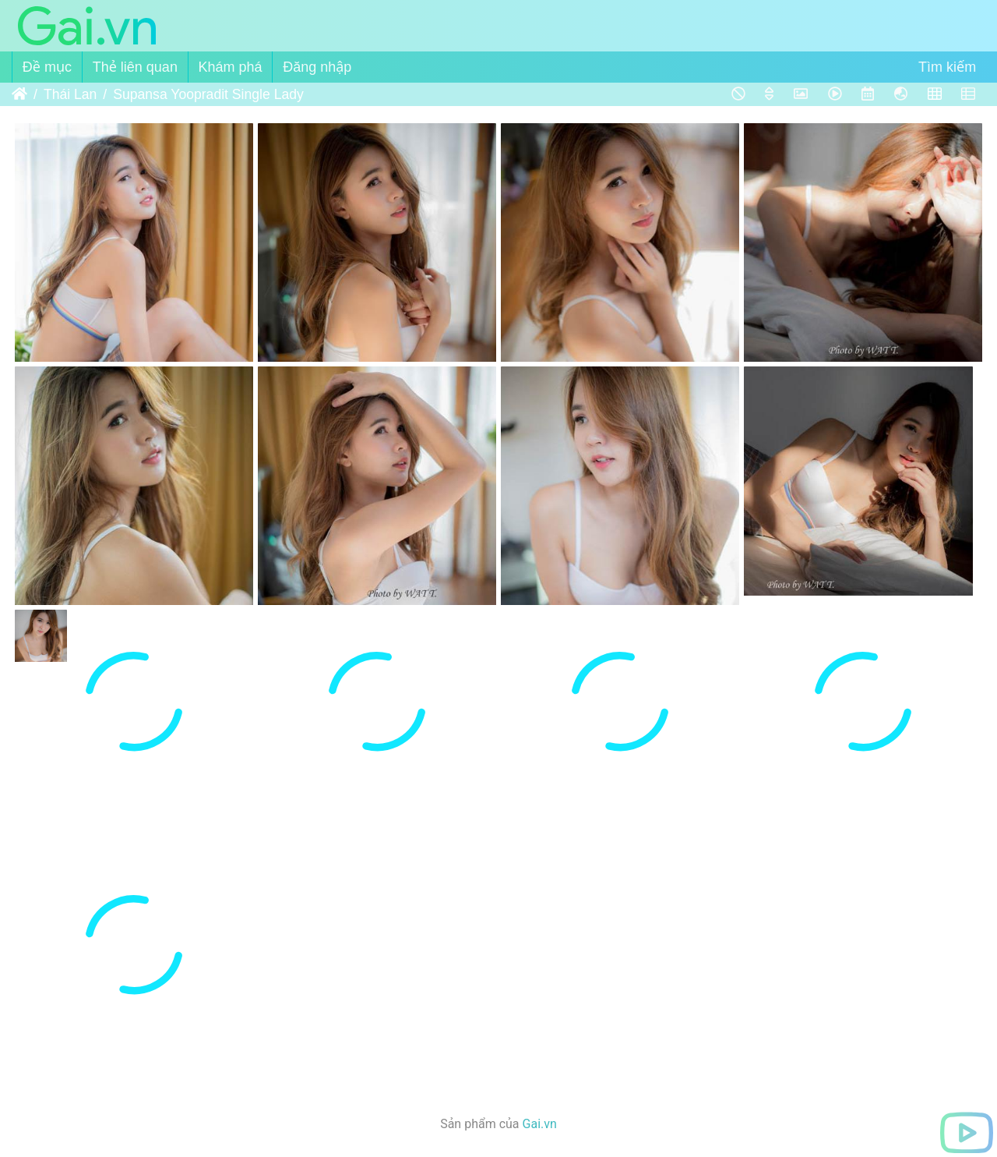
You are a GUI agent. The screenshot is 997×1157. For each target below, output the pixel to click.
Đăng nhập (317, 67)
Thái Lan (70, 94)
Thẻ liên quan (135, 67)
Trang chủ (19, 94)
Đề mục (47, 67)
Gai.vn (540, 1123)
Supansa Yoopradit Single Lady (208, 94)
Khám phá (230, 67)
